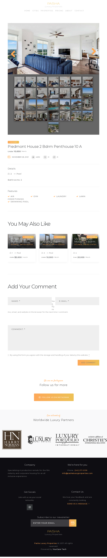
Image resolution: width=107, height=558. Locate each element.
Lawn (82, 196)
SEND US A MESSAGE (77, 504)
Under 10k (59, 237)
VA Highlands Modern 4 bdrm (84, 240)
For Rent (13, 142)
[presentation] (25, 321)
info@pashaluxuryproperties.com (77, 473)
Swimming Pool (20, 202)
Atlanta (15, 244)
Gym (35, 196)
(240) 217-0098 (81, 470)
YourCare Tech (59, 549)
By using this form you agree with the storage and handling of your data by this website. (49, 355)
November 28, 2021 (20, 157)
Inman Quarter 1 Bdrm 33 (21, 240)
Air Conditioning (16, 197)
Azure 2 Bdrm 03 (53, 241)
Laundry (61, 196)
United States (26, 244)
